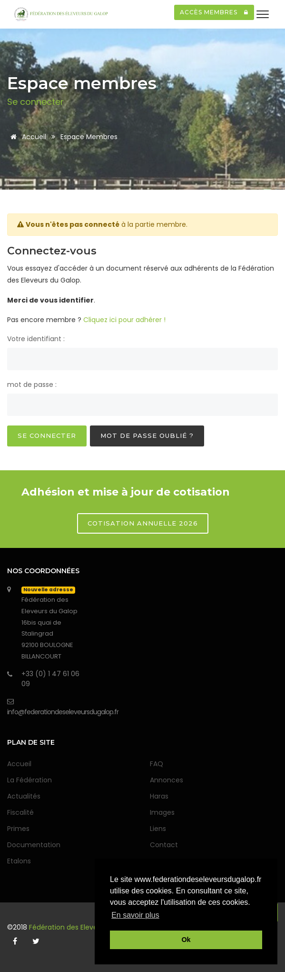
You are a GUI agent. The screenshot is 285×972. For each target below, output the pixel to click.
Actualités (23, 796)
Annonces (166, 780)
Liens (158, 828)
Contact (164, 845)
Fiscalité (20, 812)
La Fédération (29, 780)
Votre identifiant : (36, 339)
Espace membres (89, 137)
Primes (18, 828)
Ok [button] (185, 939)
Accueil (26, 137)
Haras (159, 796)
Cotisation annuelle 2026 (143, 523)
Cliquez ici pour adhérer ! (124, 319)
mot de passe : (32, 384)
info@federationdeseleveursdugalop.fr (62, 712)
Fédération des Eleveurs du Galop (85, 927)
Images (162, 812)
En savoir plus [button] (135, 915)
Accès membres (214, 12)
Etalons (19, 861)
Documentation (33, 845)
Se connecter (47, 435)
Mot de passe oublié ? (147, 435)
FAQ (156, 764)
